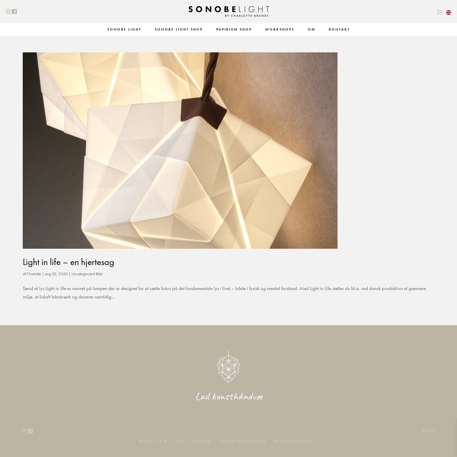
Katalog (201, 440)
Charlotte (34, 273)
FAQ (179, 440)
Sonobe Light (124, 29)
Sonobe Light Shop (179, 29)
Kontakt (339, 29)
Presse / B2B (153, 440)
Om (311, 29)
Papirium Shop (234, 29)
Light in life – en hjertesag (68, 262)
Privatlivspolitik (293, 440)
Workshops (279, 29)
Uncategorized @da (87, 273)
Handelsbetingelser (242, 440)
